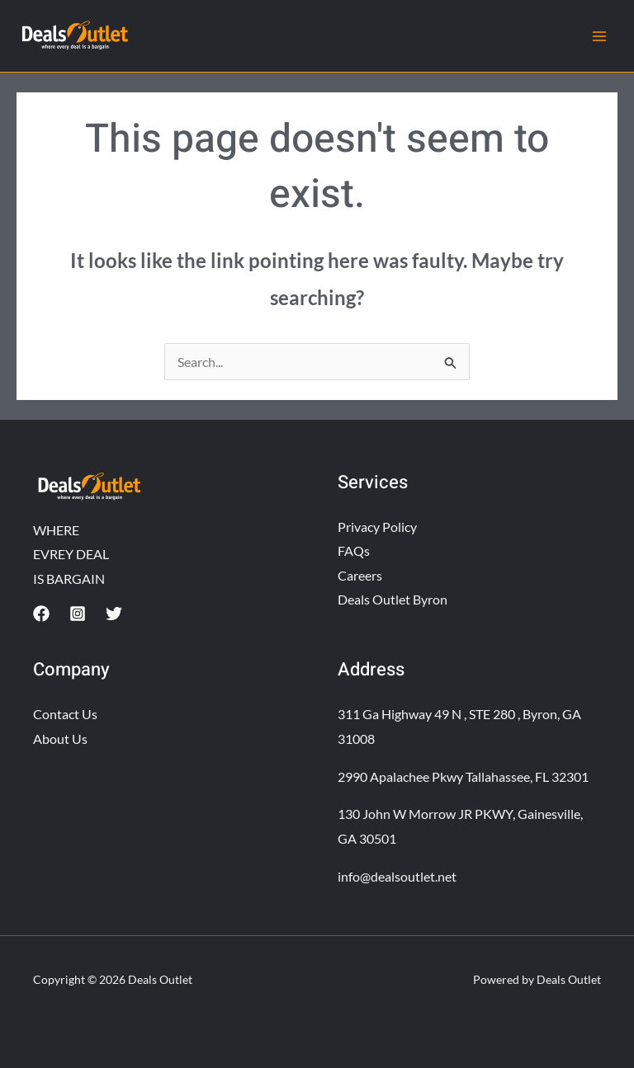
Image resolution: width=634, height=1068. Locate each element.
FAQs (354, 550)
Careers (360, 575)
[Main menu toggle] (599, 36)
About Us (60, 738)
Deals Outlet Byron (392, 600)
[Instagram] (77, 613)
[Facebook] (41, 613)
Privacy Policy (377, 526)
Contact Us (65, 714)
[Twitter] (114, 613)
